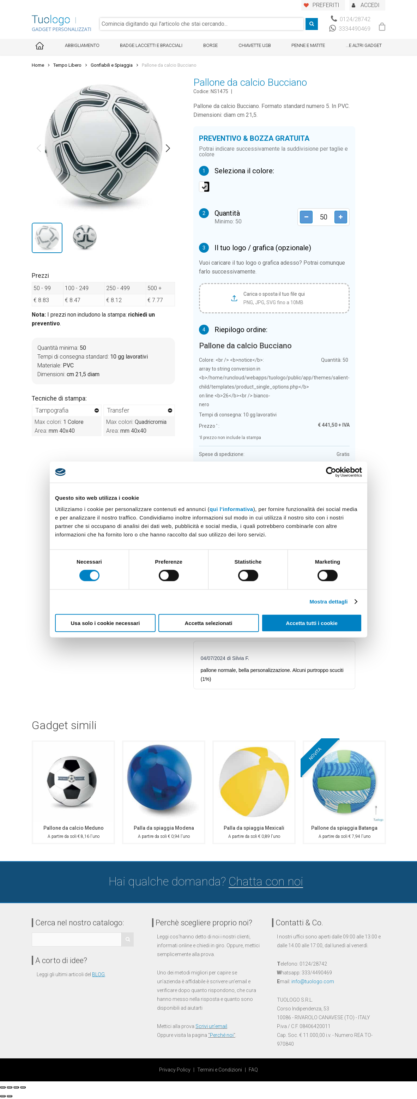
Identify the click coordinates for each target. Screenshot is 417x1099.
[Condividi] (9, 1087)
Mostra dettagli (328, 602)
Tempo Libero (67, 65)
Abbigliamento (82, 45)
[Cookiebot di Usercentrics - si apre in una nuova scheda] (331, 472)
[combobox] (201, 24)
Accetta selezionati (208, 623)
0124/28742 (350, 19)
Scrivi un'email (211, 1026)
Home (38, 65)
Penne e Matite (308, 45)
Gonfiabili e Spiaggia (112, 65)
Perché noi (222, 1035)
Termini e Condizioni (219, 1070)
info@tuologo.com (312, 981)
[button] (39, 148)
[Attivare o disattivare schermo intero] (16, 1087)
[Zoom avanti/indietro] (23, 1087)
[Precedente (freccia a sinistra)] (3, 1096)
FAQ (253, 1070)
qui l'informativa (231, 509)
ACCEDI (370, 5)
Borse (210, 45)
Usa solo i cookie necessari (105, 623)
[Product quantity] (323, 217)
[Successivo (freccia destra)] (9, 1096)
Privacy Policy (175, 1070)
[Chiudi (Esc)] (3, 1087)
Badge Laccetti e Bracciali (151, 45)
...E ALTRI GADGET (364, 45)
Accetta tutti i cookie (312, 623)
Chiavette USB (254, 45)
